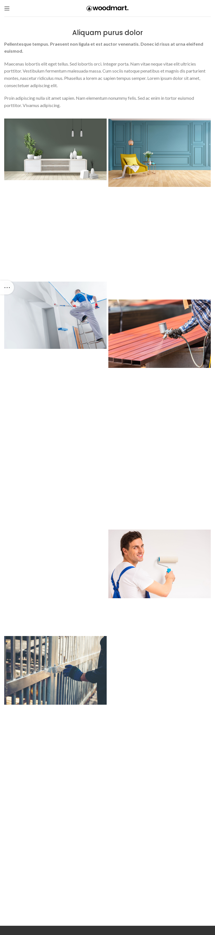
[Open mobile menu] (7, 8)
